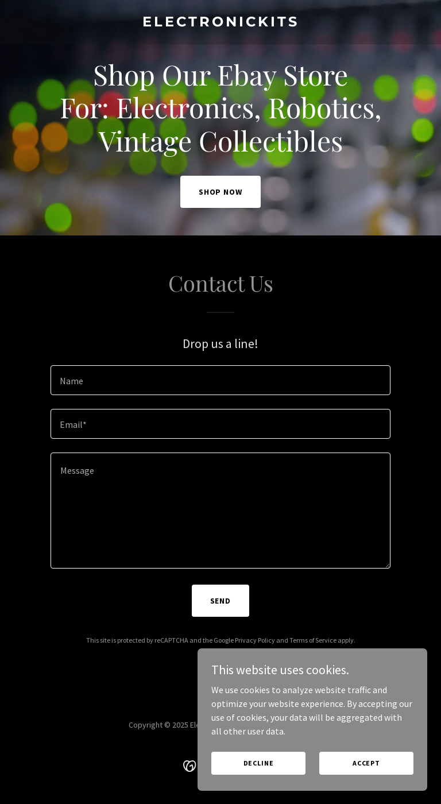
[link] (220, 23)
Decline (258, 763)
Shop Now (221, 192)
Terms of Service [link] (312, 640)
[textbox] (220, 380)
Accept (366, 763)
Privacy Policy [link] (255, 640)
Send (220, 601)
